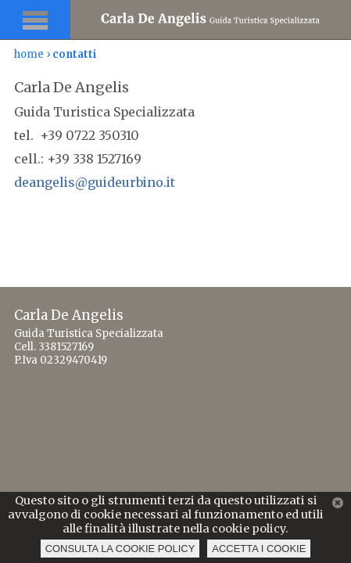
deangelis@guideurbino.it (94, 182)
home (29, 54)
